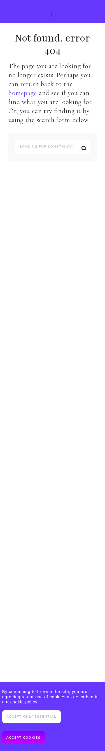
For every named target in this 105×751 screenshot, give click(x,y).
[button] (52, 11)
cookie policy (23, 701)
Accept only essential (31, 717)
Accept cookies (23, 738)
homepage (22, 93)
